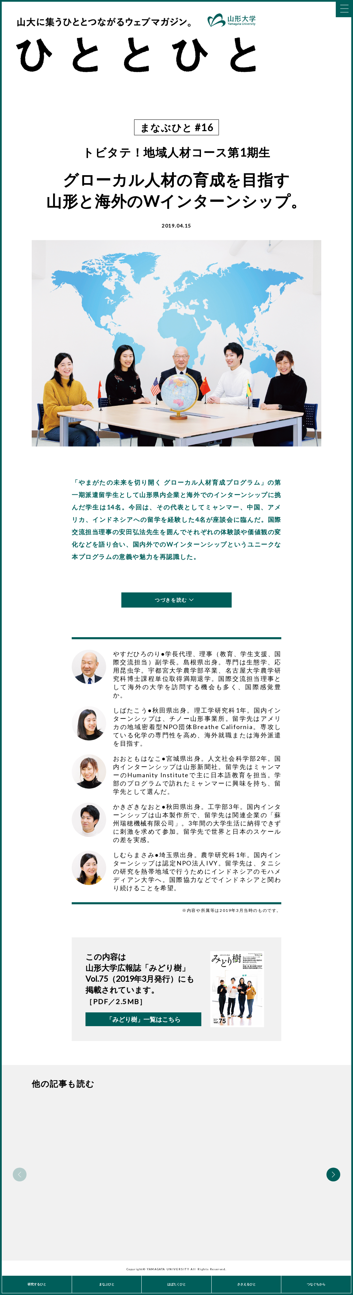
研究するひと (37, 1284)
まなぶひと (106, 1284)
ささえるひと (246, 1284)
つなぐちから (316, 1284)
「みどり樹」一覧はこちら (143, 1019)
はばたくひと (176, 1284)
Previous (20, 1174)
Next (333, 1174)
